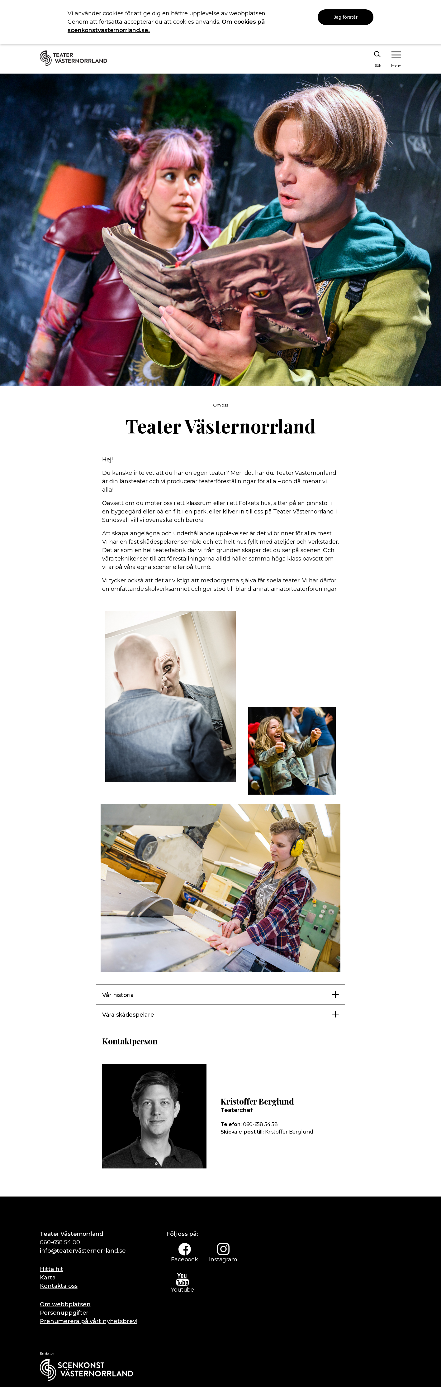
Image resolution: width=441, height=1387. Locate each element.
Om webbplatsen (65, 1304)
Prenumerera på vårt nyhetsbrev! (88, 1321)
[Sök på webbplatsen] (370, 59)
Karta (47, 1277)
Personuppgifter (64, 1312)
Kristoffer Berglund (266, 1132)
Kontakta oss (59, 1286)
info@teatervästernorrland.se (83, 1250)
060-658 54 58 (249, 1124)
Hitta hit (51, 1269)
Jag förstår (346, 17)
